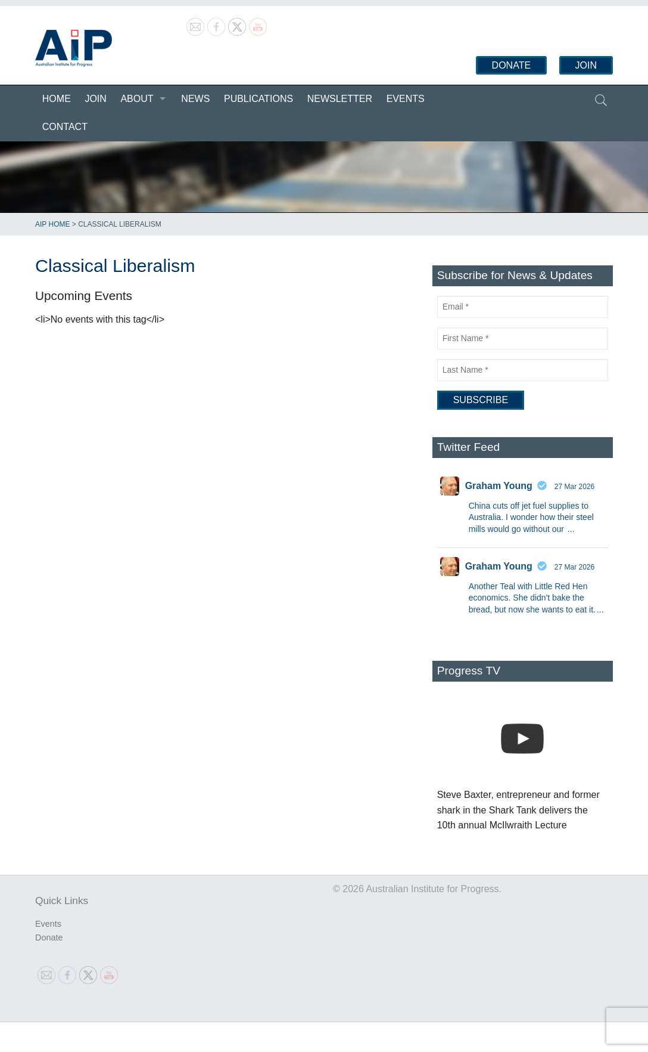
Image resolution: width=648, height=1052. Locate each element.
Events (406, 99)
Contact (65, 127)
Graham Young (498, 486)
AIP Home (52, 224)
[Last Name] (522, 370)
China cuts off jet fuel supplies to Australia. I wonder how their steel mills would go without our (531, 517)
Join (586, 65)
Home (56, 99)
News (195, 99)
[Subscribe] (480, 400)
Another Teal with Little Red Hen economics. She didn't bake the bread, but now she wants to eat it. (532, 597)
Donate (511, 65)
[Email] (522, 307)
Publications (258, 99)
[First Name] (522, 338)
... (571, 529)
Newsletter (339, 99)
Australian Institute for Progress (73, 48)
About (136, 99)
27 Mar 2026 (574, 486)
